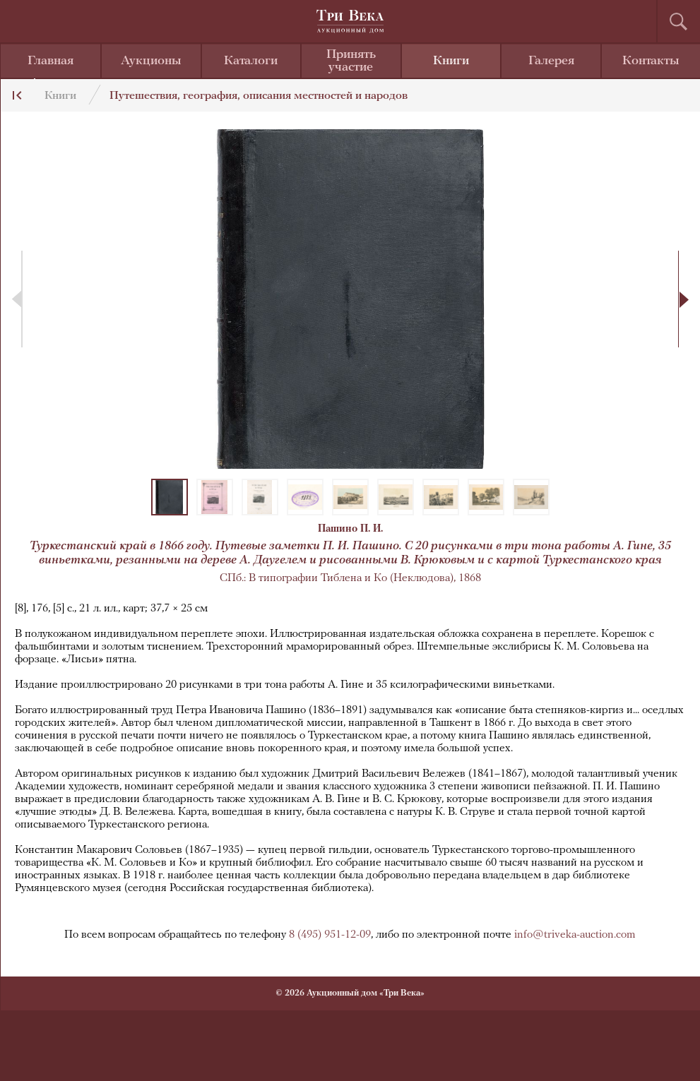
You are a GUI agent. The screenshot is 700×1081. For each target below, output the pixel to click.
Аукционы (151, 61)
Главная (50, 61)
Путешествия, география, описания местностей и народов (258, 96)
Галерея (551, 61)
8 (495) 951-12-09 (330, 934)
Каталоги (251, 61)
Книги (451, 61)
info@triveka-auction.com (575, 934)
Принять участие (351, 61)
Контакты (651, 61)
